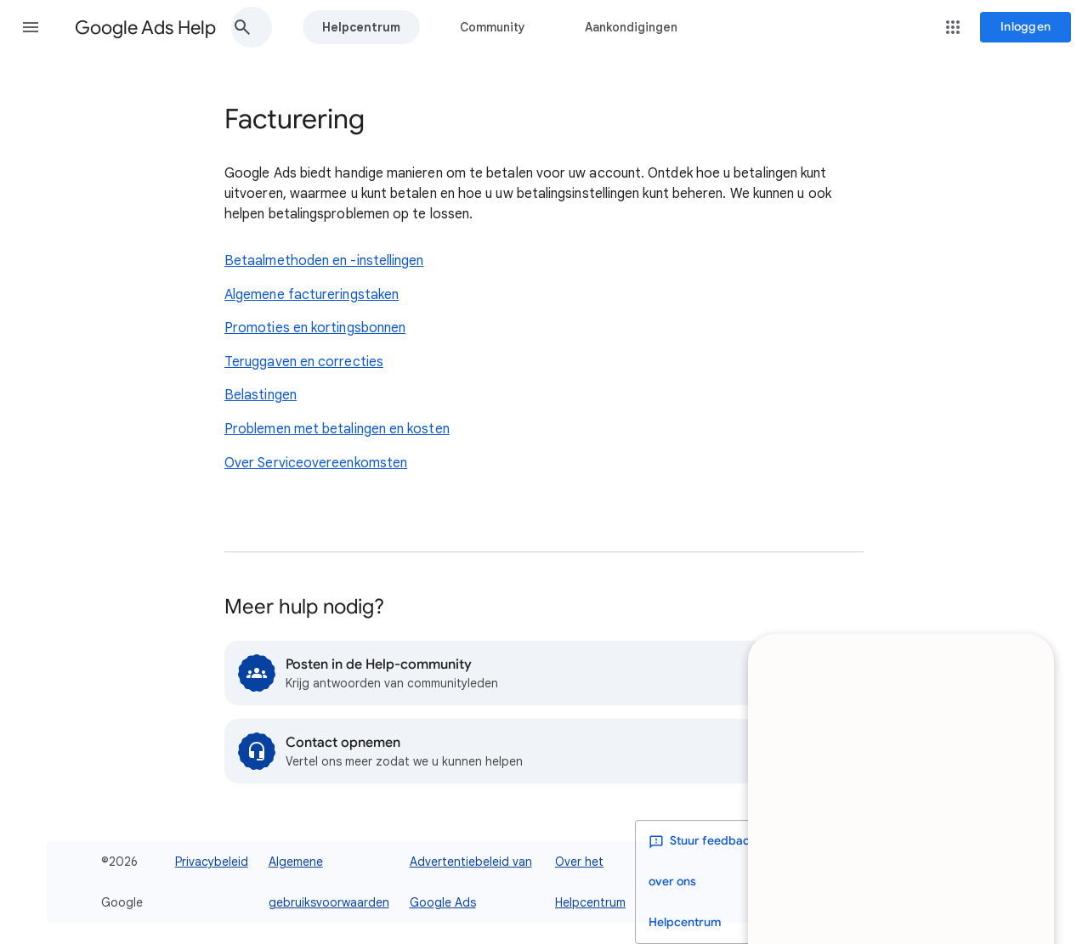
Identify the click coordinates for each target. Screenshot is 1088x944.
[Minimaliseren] (1020, 561)
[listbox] (925, 882)
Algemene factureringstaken (311, 294)
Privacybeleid (211, 861)
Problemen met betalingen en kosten (337, 429)
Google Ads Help (145, 27)
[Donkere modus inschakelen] (822, 882)
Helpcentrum (361, 27)
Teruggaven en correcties (303, 361)
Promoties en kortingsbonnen (314, 327)
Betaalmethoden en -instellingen (323, 260)
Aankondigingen (631, 27)
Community (492, 27)
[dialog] (899, 686)
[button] (30, 27)
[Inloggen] (1025, 27)
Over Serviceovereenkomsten (315, 463)
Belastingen (260, 395)
